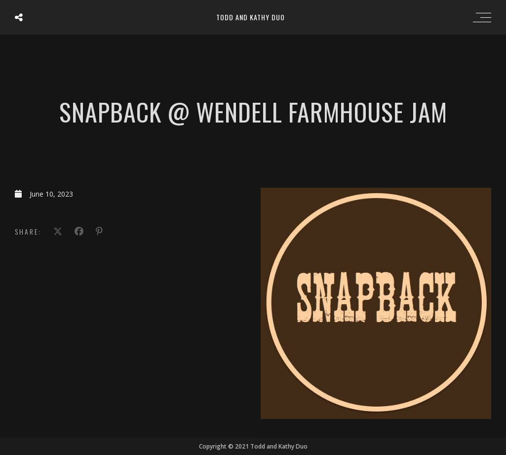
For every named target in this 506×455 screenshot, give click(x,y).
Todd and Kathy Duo (250, 17)
